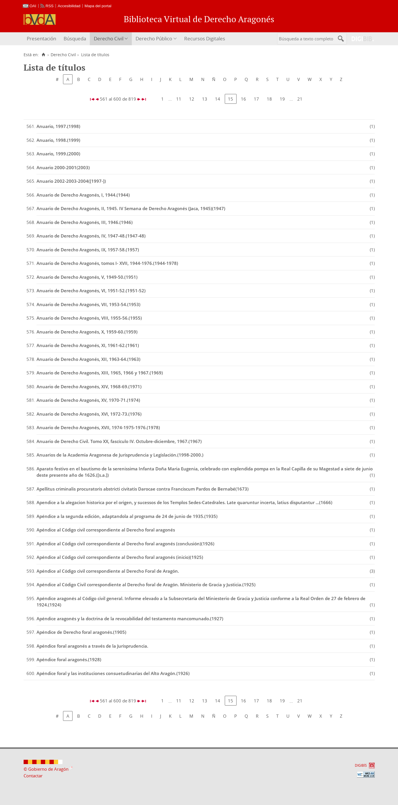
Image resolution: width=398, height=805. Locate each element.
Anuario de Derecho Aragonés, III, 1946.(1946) (85, 222)
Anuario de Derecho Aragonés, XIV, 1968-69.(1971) (89, 386)
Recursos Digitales (204, 38)
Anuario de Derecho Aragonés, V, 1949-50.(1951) (87, 277)
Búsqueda (75, 38)
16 (243, 99)
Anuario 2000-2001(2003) (63, 167)
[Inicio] (43, 55)
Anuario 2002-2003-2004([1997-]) (71, 181)
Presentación (41, 38)
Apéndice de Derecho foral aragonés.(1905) (81, 632)
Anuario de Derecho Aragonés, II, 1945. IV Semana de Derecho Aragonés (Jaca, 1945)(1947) (131, 208)
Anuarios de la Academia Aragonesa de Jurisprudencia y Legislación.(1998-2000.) (120, 455)
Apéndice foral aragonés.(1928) (69, 659)
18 (269, 99)
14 (217, 99)
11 (178, 99)
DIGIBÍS (361, 765)
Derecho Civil (108, 38)
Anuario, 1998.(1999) (58, 140)
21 (299, 99)
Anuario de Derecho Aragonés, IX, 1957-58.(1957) (88, 249)
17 (256, 99)
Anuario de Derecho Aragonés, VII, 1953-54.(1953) (88, 304)
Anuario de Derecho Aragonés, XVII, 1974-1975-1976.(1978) (98, 427)
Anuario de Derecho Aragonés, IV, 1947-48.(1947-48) (91, 236)
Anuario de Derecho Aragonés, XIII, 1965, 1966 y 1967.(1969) (100, 373)
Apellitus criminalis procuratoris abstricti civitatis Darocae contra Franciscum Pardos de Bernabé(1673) (143, 489)
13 (204, 99)
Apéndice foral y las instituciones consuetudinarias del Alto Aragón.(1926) (113, 673)
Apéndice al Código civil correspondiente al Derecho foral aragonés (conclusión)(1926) (125, 543)
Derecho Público (154, 38)
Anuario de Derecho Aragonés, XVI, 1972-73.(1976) (89, 414)
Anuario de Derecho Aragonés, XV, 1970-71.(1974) (88, 400)
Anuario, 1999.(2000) (58, 154)
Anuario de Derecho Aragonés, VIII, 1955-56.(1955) (89, 318)
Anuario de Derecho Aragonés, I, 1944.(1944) (83, 195)
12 (191, 99)
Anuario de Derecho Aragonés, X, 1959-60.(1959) (87, 332)
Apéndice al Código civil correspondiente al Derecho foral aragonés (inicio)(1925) (120, 557)
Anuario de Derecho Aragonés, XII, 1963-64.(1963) (88, 359)
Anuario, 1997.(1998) (58, 126)
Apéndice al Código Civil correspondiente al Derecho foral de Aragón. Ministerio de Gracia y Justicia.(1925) (146, 584)
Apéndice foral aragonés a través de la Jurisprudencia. (92, 646)
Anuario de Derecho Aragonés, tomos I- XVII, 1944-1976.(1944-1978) (107, 263)
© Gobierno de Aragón (46, 769)
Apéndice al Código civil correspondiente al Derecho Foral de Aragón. (108, 571)
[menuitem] (42, 38)
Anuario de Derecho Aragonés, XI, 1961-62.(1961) (88, 345)
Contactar (33, 775)
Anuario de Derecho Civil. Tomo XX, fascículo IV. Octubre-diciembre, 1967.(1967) (119, 441)
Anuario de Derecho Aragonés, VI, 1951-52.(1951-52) (91, 290)
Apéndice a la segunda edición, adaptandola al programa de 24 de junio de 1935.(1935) (127, 516)
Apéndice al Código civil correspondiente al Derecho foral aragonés (106, 530)
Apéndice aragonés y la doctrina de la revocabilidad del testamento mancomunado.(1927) (130, 618)
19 (282, 99)
